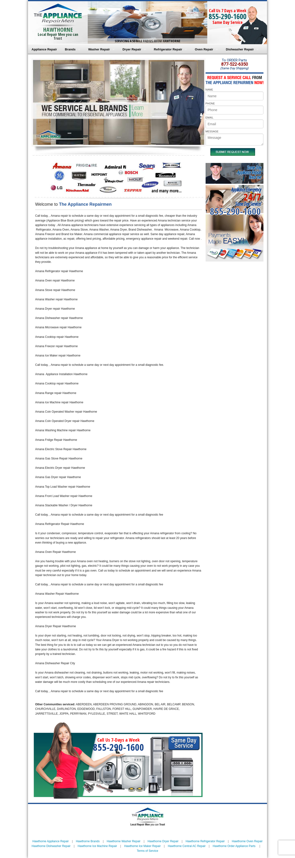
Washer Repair (99, 49)
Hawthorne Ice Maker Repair (142, 846)
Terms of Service (147, 851)
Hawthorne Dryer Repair (163, 841)
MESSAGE (212, 131)
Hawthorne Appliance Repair (51, 841)
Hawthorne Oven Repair (247, 841)
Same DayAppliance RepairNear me (249, 172)
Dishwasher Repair (240, 49)
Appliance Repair (44, 49)
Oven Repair (204, 49)
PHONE (210, 103)
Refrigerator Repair (168, 49)
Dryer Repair (132, 49)
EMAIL (209, 117)
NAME (209, 89)
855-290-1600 (227, 16)
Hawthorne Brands (87, 841)
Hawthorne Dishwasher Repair (51, 846)
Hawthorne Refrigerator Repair (205, 841)
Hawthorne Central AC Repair (187, 846)
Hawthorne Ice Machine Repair (97, 846)
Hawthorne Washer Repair (124, 841)
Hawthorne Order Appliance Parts (234, 846)
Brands (70, 49)
